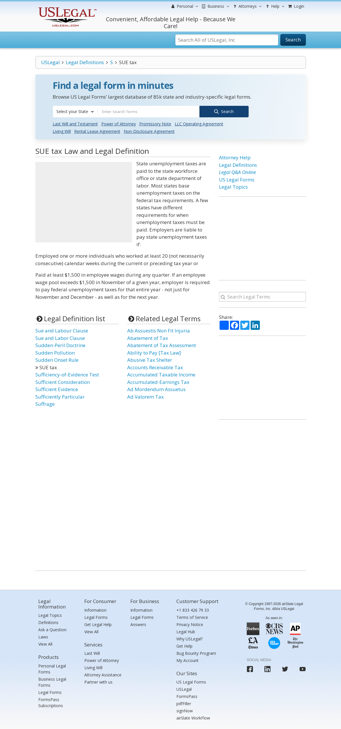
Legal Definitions (85, 62)
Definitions (48, 622)
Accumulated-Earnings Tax (158, 381)
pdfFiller (183, 703)
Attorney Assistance (102, 674)
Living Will (62, 131)
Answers (138, 624)
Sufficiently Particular (60, 396)
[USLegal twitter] (285, 668)
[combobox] (75, 111)
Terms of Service (192, 616)
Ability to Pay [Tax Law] (154, 352)
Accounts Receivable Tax (155, 366)
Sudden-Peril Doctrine (60, 345)
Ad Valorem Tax (145, 396)
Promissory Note (155, 123)
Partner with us (98, 681)
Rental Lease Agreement (97, 131)
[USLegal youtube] (303, 668)
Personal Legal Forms (52, 668)
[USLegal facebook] (250, 668)
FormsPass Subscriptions (50, 702)
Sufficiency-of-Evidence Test (67, 374)
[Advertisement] (83, 202)
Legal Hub (185, 631)
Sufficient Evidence (56, 389)
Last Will (92, 653)
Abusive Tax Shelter (149, 359)
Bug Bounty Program (196, 652)
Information (95, 609)
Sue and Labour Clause (61, 330)
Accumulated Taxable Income (161, 374)
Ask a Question (52, 629)
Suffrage (45, 403)
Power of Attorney (118, 123)
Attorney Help (235, 157)
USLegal (50, 62)
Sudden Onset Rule (57, 359)
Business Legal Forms (52, 682)
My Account (187, 660)
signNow (184, 710)
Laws (43, 636)
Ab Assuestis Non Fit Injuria (158, 330)
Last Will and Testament (75, 123)
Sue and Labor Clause (60, 337)
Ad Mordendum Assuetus (156, 389)
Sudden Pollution (55, 352)
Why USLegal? (189, 638)
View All (45, 643)
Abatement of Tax (147, 337)
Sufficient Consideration (62, 381)
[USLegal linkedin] (267, 668)
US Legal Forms (236, 179)
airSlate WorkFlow (193, 717)
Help (274, 6)
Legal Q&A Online (237, 172)
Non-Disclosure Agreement (149, 131)
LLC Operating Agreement (199, 123)
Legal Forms (50, 692)
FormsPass (186, 696)
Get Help (184, 645)
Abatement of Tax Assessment (161, 345)
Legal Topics (233, 186)
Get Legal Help (98, 624)
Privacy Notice (189, 624)
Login (295, 6)
